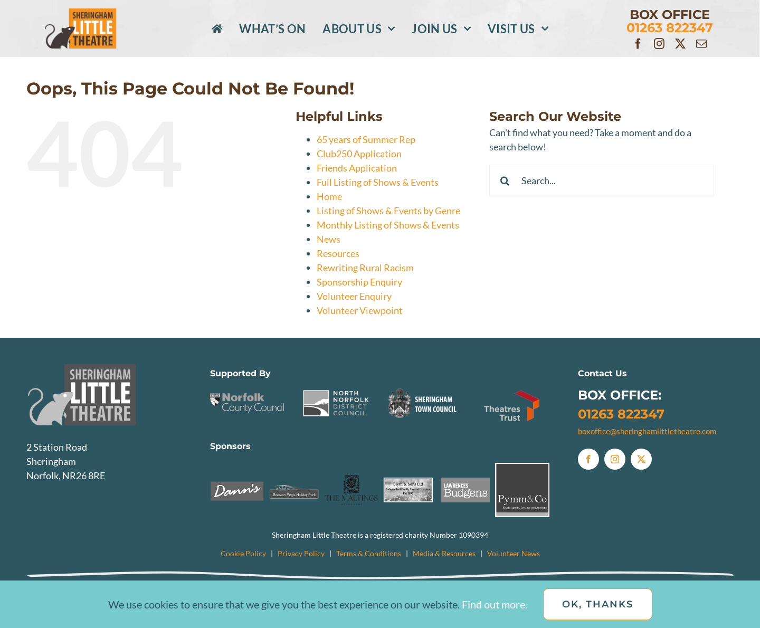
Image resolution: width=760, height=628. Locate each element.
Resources (338, 253)
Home (329, 196)
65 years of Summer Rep (366, 139)
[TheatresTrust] (512, 390)
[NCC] (247, 390)
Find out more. (494, 604)
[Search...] (602, 180)
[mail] (701, 44)
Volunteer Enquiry (354, 296)
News (328, 239)
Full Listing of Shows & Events (378, 182)
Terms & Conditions (368, 553)
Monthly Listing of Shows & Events (388, 225)
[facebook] (638, 44)
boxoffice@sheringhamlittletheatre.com (647, 431)
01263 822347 (621, 414)
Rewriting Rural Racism (365, 267)
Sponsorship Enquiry (359, 282)
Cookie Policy (243, 553)
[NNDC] (336, 390)
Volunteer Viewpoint (360, 310)
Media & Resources (444, 553)
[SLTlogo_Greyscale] (102, 369)
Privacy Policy (301, 553)
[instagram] (659, 44)
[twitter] (680, 44)
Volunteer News (513, 553)
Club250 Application (359, 153)
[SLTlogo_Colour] (94, 13)
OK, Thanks (597, 604)
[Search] (505, 180)
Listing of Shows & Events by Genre (388, 210)
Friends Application (357, 168)
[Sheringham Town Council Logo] (424, 390)
